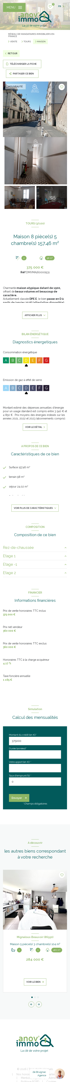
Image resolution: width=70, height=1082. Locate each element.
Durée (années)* (18, 748)
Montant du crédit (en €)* (23, 734)
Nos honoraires (25, 1074)
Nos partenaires (51, 1074)
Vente (13, 41)
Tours (27, 41)
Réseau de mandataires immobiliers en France (31, 35)
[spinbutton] (35, 781)
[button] (39, 1004)
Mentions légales (31, 1077)
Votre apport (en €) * (20, 762)
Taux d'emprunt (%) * (20, 775)
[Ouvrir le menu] (14, 7)
